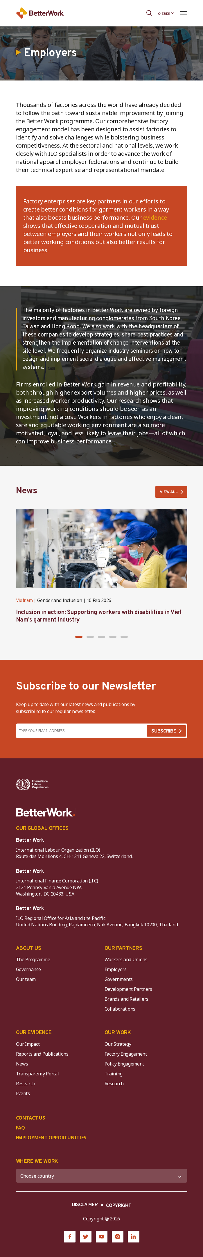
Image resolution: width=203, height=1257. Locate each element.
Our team (26, 979)
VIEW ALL (169, 492)
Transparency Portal (37, 1073)
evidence (155, 217)
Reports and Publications (42, 1054)
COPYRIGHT (118, 1206)
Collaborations (120, 1009)
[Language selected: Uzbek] (166, 13)
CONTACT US (30, 1118)
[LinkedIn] (133, 1236)
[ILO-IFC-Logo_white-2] (32, 784)
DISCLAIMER (85, 1205)
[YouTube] (101, 1236)
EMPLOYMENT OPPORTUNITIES (51, 1137)
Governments (119, 979)
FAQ (20, 1128)
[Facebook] (70, 1236)
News (22, 1064)
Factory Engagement (126, 1054)
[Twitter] (85, 1236)
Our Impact (28, 1044)
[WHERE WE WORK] (101, 1176)
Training (114, 1073)
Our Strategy (118, 1044)
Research (25, 1083)
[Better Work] (46, 812)
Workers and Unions (126, 959)
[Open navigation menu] (183, 13)
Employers (116, 969)
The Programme (33, 959)
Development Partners (128, 989)
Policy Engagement (125, 1064)
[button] (78, 637)
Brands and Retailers (127, 999)
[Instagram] (117, 1236)
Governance (28, 969)
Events (23, 1093)
